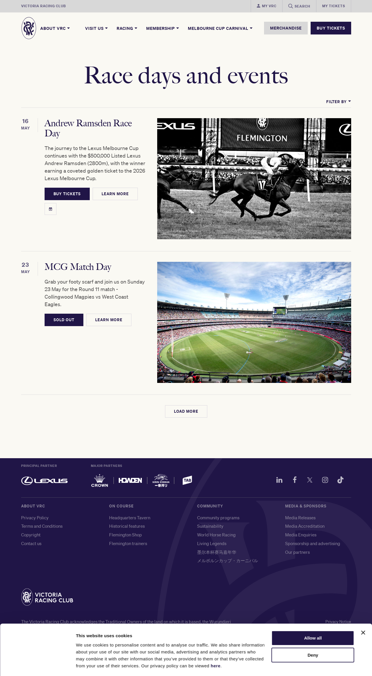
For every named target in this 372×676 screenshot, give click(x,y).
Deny (313, 638)
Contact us (31, 507)
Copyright (31, 498)
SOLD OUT (64, 296)
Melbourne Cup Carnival (220, 28)
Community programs (218, 481)
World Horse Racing (216, 498)
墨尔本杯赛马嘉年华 (216, 516)
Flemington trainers (128, 507)
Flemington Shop (125, 498)
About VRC (55, 28)
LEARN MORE (130, 179)
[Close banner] (363, 616)
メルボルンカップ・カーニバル (227, 524)
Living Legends (211, 507)
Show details (89, 664)
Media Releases (300, 481)
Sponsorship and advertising (312, 507)
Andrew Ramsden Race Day (98, 126)
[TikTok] (339, 444)
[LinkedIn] (271, 444)
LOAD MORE (186, 375)
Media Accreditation (305, 490)
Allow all (313, 621)
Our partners (297, 516)
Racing (127, 28)
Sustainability (210, 490)
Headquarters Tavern (129, 481)
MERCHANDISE (286, 28)
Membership (163, 28)
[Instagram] (322, 444)
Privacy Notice (337, 585)
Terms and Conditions (42, 490)
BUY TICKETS (331, 28)
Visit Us (97, 28)
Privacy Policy (35, 481)
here (216, 648)
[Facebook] (288, 444)
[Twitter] (305, 444)
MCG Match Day (79, 250)
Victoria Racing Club (43, 5)
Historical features (127, 490)
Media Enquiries (300, 498)
